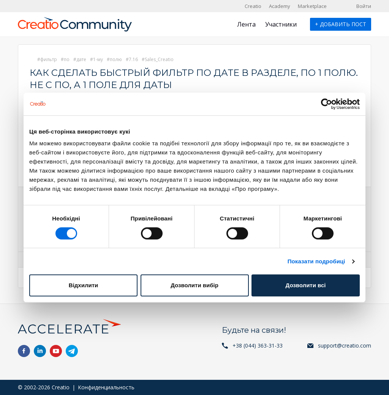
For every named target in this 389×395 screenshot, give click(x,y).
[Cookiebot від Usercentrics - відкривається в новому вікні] (326, 104)
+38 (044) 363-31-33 (257, 345)
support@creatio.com (344, 345)
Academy (279, 6)
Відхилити (83, 285)
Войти (363, 6)
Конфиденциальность (106, 387)
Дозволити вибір (194, 285)
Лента (246, 24)
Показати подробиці (316, 261)
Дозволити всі (306, 285)
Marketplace (312, 6)
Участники (281, 24)
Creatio (253, 6)
